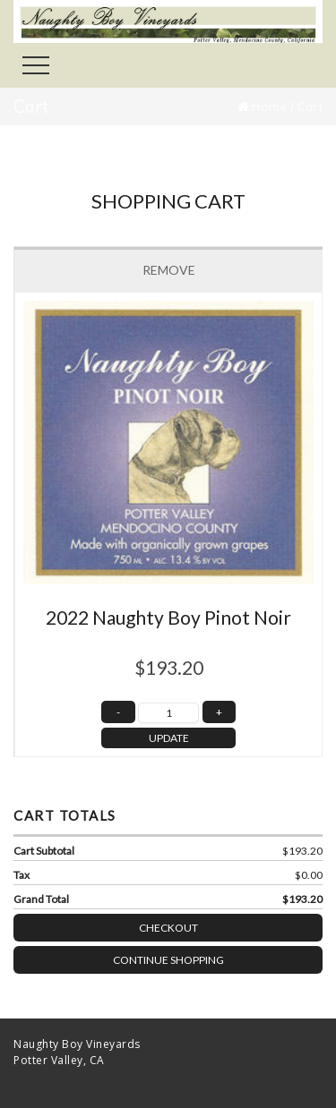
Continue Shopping (168, 960)
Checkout (231, 924)
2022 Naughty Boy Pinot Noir (168, 617)
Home (269, 106)
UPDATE (169, 738)
